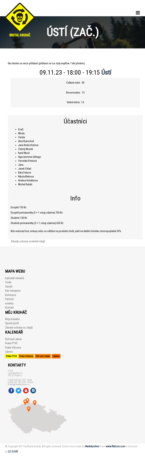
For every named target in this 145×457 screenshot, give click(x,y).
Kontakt (9, 307)
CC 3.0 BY (13, 451)
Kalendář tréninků (14, 278)
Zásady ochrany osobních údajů (28, 241)
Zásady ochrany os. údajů (19, 327)
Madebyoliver (92, 446)
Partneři (9, 299)
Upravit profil (12, 323)
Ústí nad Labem (13, 339)
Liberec (9, 351)
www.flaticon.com (115, 446)
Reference (10, 295)
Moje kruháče (12, 319)
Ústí (106, 72)
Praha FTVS (11, 343)
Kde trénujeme (13, 290)
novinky (9, 303)
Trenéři (8, 286)
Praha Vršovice (13, 347)
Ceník (8, 282)
